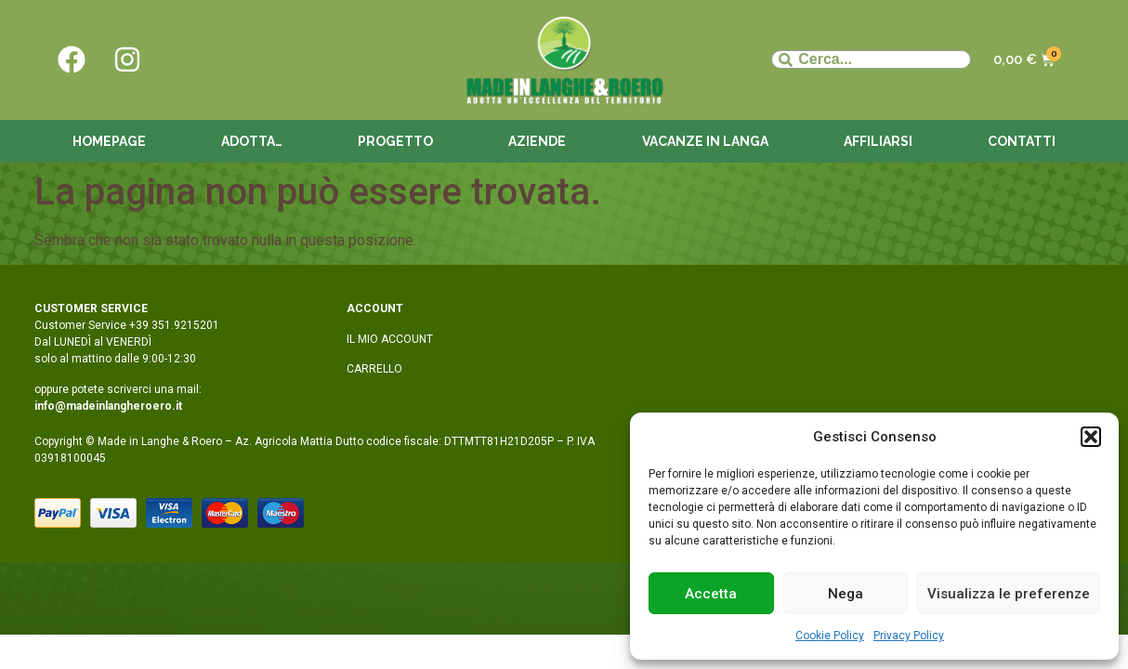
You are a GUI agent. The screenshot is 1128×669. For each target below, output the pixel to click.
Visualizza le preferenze (1008, 593)
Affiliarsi (878, 141)
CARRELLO (374, 368)
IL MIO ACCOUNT (390, 339)
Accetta (711, 593)
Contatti (1022, 141)
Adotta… (251, 141)
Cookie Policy (829, 635)
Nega (845, 593)
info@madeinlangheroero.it (108, 406)
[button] (1091, 436)
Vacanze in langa (705, 141)
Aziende (537, 141)
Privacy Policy (908, 635)
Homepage (109, 141)
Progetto (395, 141)
